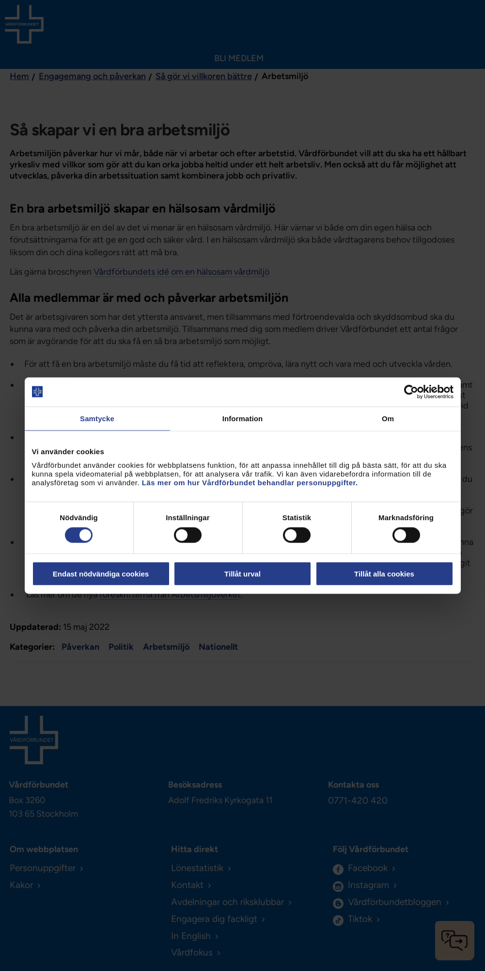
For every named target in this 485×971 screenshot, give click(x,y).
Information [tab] (242, 418)
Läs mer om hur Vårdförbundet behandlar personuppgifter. (250, 482)
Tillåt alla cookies (384, 574)
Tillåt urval (242, 574)
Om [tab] (388, 418)
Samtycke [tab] (97, 418)
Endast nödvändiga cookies (101, 574)
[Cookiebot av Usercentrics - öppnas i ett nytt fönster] (411, 391)
